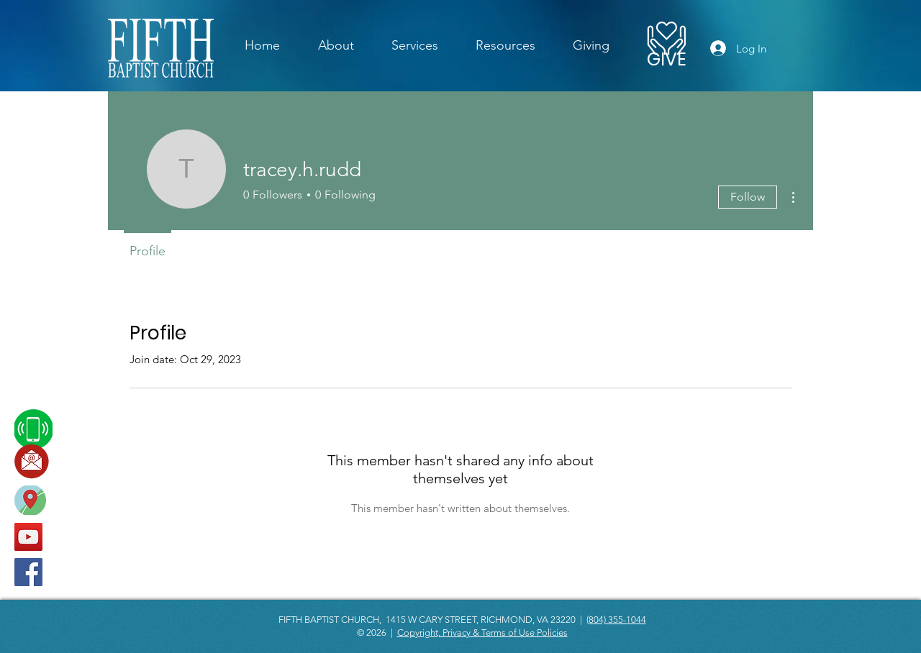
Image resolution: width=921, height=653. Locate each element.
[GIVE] (666, 59)
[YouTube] (28, 537)
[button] (415, 45)
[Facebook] (28, 572)
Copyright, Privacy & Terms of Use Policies (482, 632)
